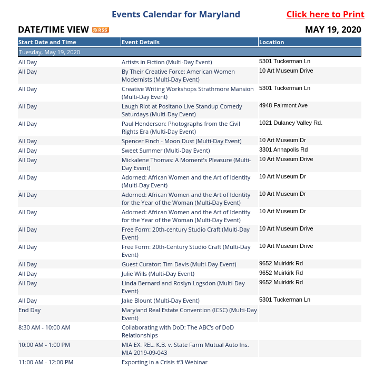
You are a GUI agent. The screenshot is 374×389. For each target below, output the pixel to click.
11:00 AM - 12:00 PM (45, 362)
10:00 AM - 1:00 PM (44, 344)
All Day (27, 62)
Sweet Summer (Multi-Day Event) (166, 150)
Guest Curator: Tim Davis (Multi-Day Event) (179, 264)
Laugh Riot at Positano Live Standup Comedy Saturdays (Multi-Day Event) (182, 110)
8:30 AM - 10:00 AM (44, 327)
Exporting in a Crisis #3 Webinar (165, 362)
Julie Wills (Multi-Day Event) (158, 273)
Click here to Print (326, 14)
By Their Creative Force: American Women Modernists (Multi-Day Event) (178, 75)
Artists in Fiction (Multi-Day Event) (167, 62)
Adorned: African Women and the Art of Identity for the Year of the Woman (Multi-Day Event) (186, 198)
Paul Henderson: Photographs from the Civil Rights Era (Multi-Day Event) (181, 127)
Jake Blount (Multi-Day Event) (161, 300)
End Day (29, 310)
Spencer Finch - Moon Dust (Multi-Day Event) (182, 141)
